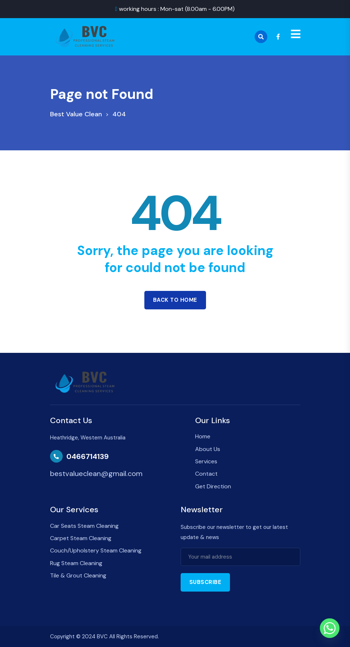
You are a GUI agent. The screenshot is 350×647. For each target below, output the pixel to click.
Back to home (175, 300)
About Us (207, 449)
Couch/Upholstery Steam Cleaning (95, 550)
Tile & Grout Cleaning (78, 575)
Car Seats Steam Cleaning (84, 526)
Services (206, 461)
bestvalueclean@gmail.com (96, 473)
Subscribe (205, 582)
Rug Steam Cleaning (76, 563)
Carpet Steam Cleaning (80, 538)
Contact (206, 473)
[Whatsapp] (329, 628)
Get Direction (213, 486)
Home (202, 436)
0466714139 (87, 456)
